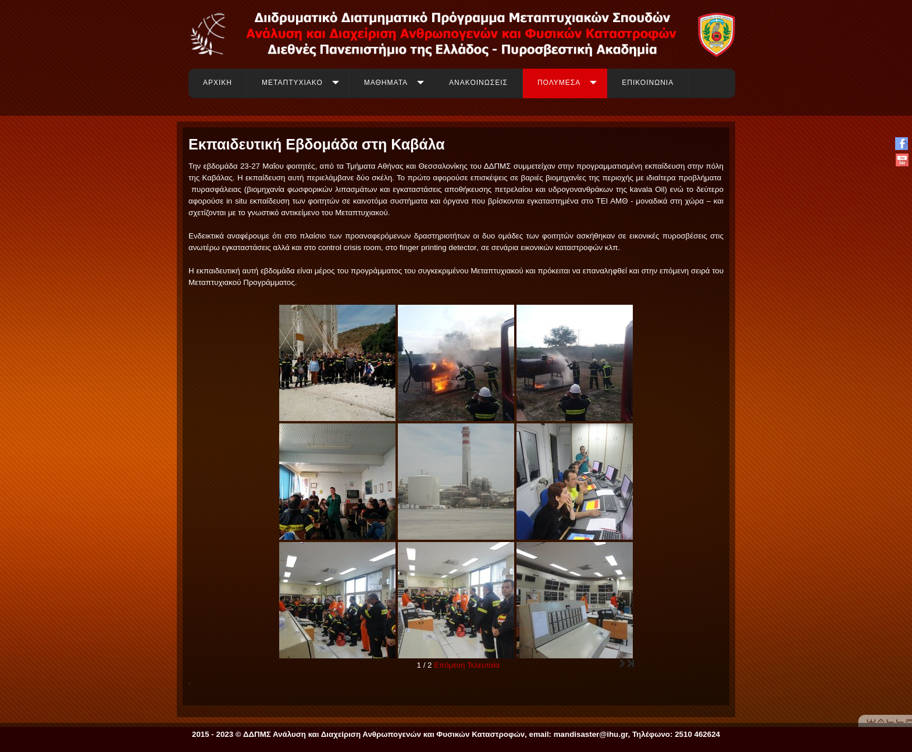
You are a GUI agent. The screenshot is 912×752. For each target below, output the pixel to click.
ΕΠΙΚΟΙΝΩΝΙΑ (648, 83)
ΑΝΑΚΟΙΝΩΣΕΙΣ (478, 83)
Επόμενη (449, 665)
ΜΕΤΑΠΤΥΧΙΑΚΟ (292, 83)
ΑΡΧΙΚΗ (217, 83)
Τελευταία (483, 665)
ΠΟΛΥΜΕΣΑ (558, 83)
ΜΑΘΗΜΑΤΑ (386, 83)
